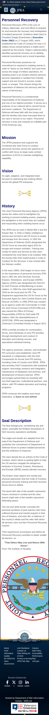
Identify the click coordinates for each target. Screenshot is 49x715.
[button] (12, 4)
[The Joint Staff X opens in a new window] (14, 683)
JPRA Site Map (23, 661)
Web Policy (36, 651)
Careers (35, 648)
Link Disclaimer (23, 648)
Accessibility (37, 653)
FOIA (6, 651)
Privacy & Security (24, 659)
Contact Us (21, 651)
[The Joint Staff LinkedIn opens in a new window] (27, 683)
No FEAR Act (9, 659)
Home (6, 648)
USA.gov (35, 661)
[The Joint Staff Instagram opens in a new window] (20, 683)
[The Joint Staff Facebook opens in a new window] (7, 683)
